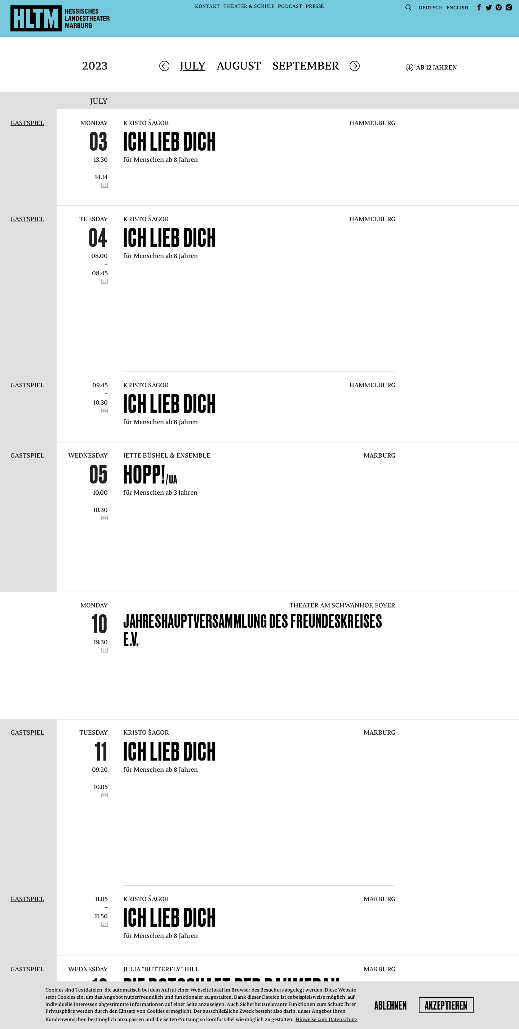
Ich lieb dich (169, 141)
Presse (315, 6)
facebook (479, 7)
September (305, 66)
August (239, 66)
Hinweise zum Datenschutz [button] (327, 1019)
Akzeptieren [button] (446, 1005)
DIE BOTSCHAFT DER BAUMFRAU (237, 742)
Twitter (488, 7)
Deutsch (431, 8)
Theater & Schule (248, 6)
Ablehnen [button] (390, 1005)
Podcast (290, 6)
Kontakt (207, 6)
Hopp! (150, 403)
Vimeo (499, 7)
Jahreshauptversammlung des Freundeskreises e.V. (252, 505)
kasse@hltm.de (394, 933)
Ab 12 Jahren (436, 67)
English (458, 8)
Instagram (508, 7)
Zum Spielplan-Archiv (179, 822)
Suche (408, 7)
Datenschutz (172, 951)
